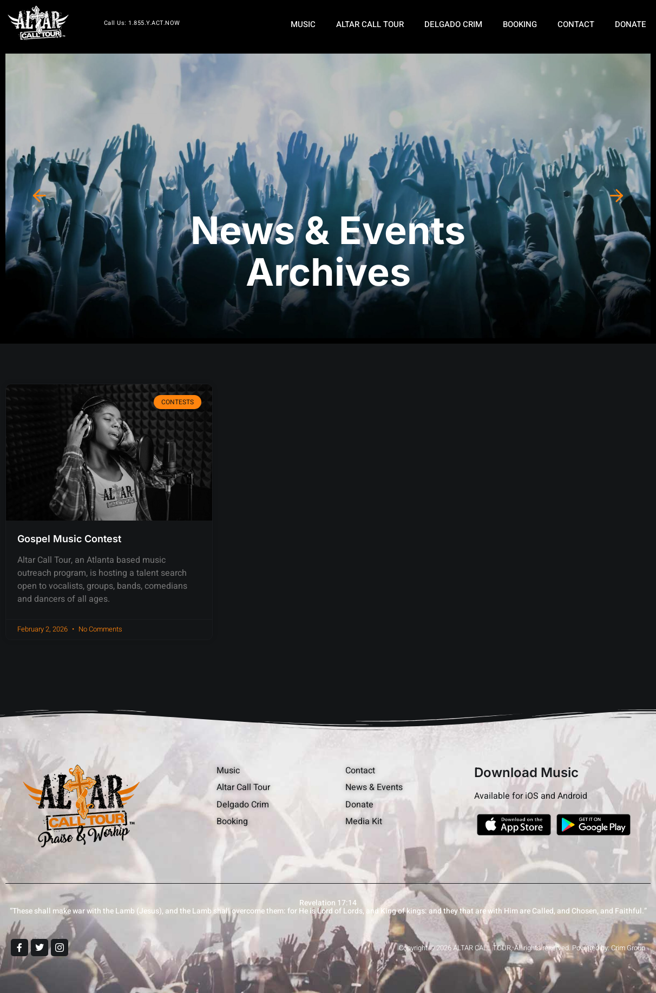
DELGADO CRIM (453, 24)
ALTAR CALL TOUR (370, 24)
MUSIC (303, 24)
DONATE (630, 24)
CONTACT (575, 24)
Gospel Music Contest (69, 538)
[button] (39, 195)
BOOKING (520, 24)
